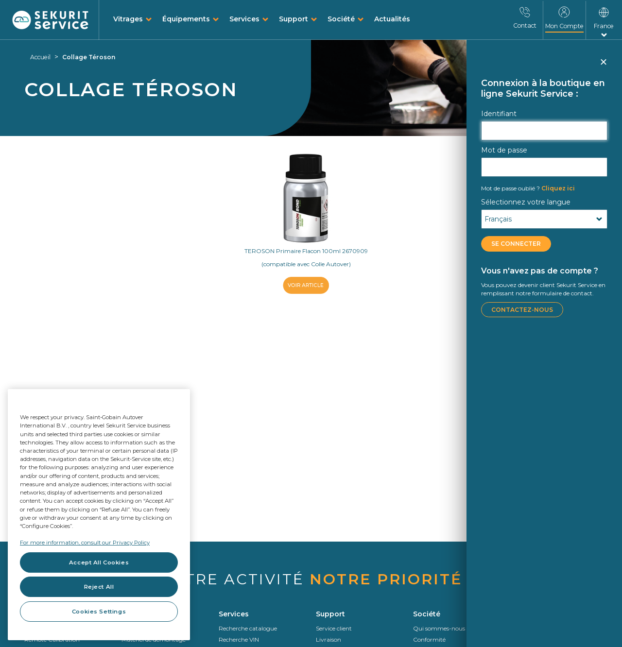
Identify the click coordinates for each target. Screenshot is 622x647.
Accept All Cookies (99, 562)
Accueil (40, 57)
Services (244, 19)
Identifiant (499, 113)
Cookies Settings (99, 611)
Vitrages (128, 19)
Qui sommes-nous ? (441, 628)
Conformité (429, 639)
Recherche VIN (239, 639)
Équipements (186, 19)
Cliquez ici (528, 188)
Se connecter (516, 243)
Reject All (99, 586)
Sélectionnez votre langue (525, 202)
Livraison (328, 639)
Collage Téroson (88, 57)
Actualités (392, 19)
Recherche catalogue (248, 628)
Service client (334, 628)
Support (293, 19)
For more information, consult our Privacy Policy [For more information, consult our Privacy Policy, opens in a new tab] (85, 542)
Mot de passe (504, 150)
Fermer (602, 66)
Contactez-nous (522, 309)
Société (341, 19)
